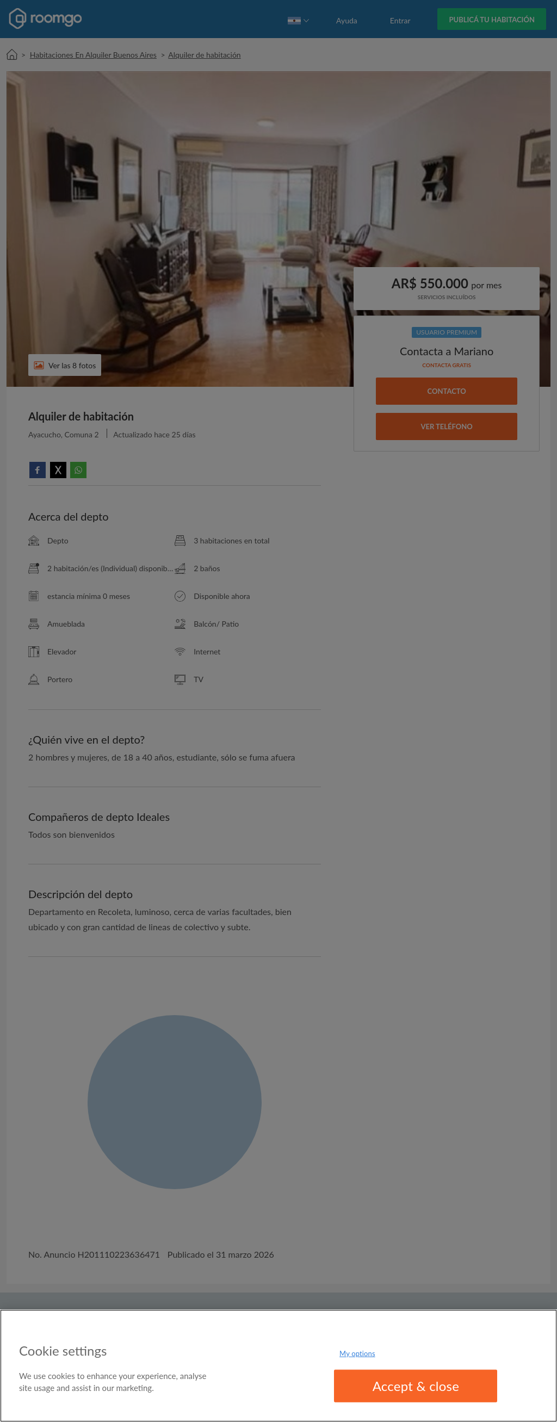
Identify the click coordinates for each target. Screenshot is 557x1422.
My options (357, 1353)
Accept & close (416, 1386)
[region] (278, 1365)
